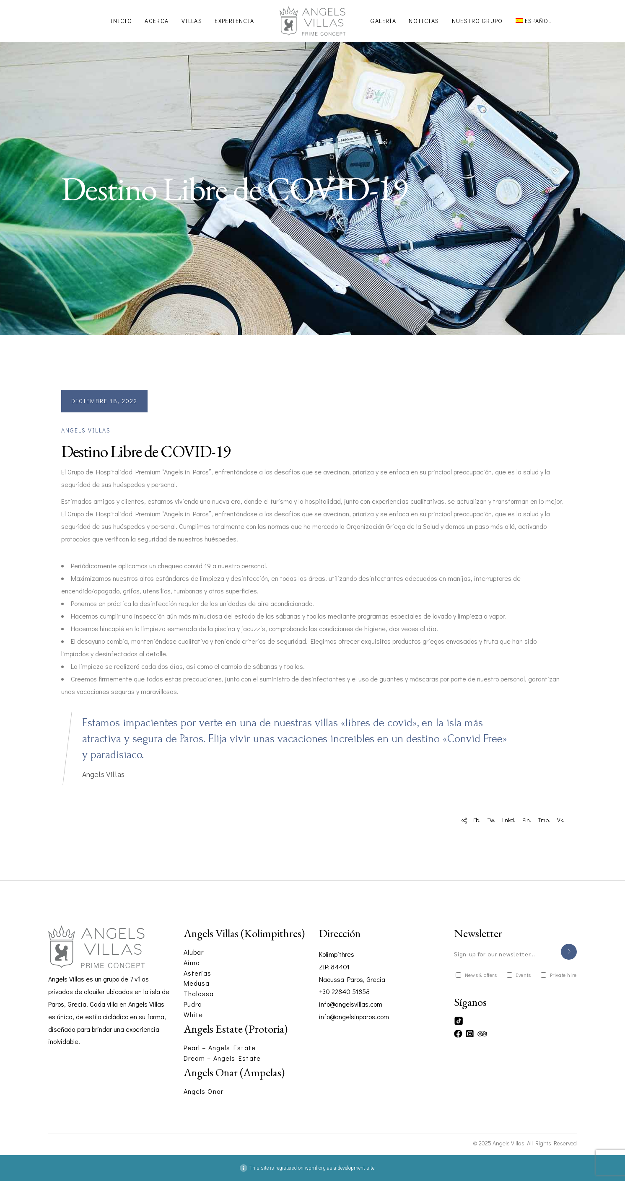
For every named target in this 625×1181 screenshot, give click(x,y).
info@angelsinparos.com (354, 1016)
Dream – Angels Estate (222, 1058)
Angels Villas (86, 430)
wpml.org (315, 1168)
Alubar (194, 952)
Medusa (197, 983)
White (193, 1014)
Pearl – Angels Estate (220, 1047)
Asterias (198, 973)
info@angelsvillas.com (350, 1004)
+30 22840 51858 (344, 991)
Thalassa (199, 993)
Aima (192, 962)
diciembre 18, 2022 (104, 401)
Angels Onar (203, 1091)
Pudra (193, 1004)
